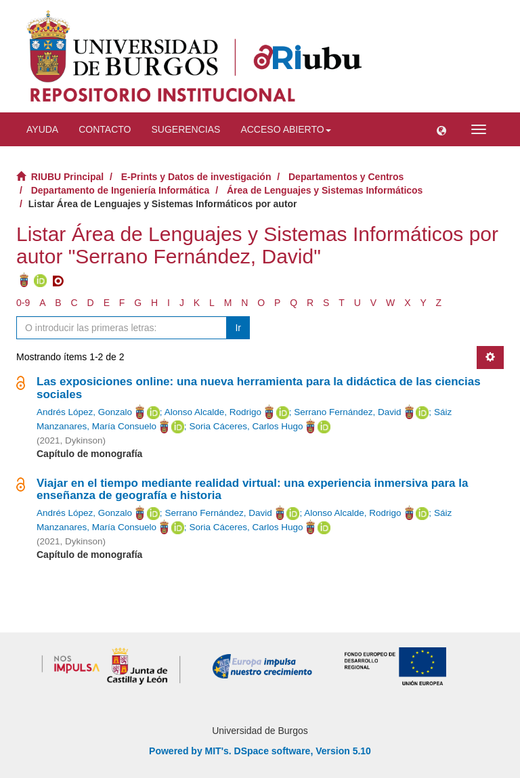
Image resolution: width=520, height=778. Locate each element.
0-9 (23, 302)
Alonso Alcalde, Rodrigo (213, 412)
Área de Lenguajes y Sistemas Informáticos (324, 190)
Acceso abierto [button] (285, 129)
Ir (238, 327)
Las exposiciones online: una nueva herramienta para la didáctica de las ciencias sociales (259, 388)
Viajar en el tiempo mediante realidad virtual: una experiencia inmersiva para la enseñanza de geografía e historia (252, 489)
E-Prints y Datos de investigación (196, 176)
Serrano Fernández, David (347, 412)
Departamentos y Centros (346, 176)
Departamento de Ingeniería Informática (120, 190)
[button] (441, 129)
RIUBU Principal (67, 176)
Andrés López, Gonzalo (84, 412)
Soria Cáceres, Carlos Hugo (246, 426)
